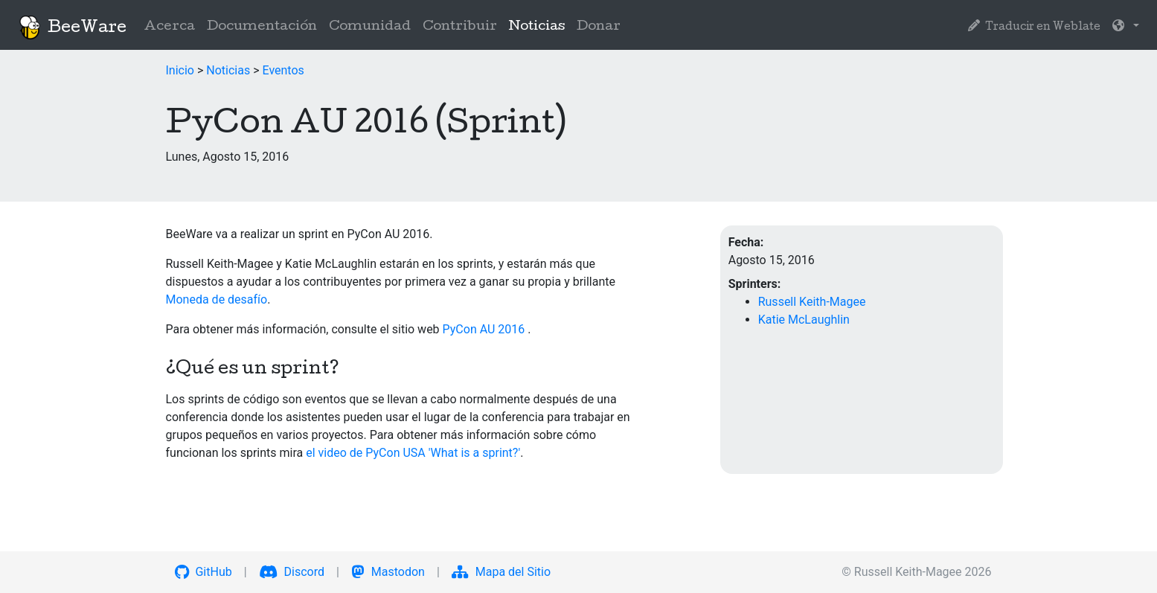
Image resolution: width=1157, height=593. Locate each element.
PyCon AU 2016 (485, 329)
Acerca (169, 27)
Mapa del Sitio (501, 572)
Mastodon (388, 572)
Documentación (262, 27)
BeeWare (72, 27)
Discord (291, 572)
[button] (1125, 27)
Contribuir (460, 27)
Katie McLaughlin (804, 319)
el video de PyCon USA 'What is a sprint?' (413, 453)
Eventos (283, 70)
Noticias (540, 25)
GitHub (203, 572)
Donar (599, 27)
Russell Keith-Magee (812, 302)
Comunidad (370, 27)
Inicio (180, 70)
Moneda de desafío (217, 299)
